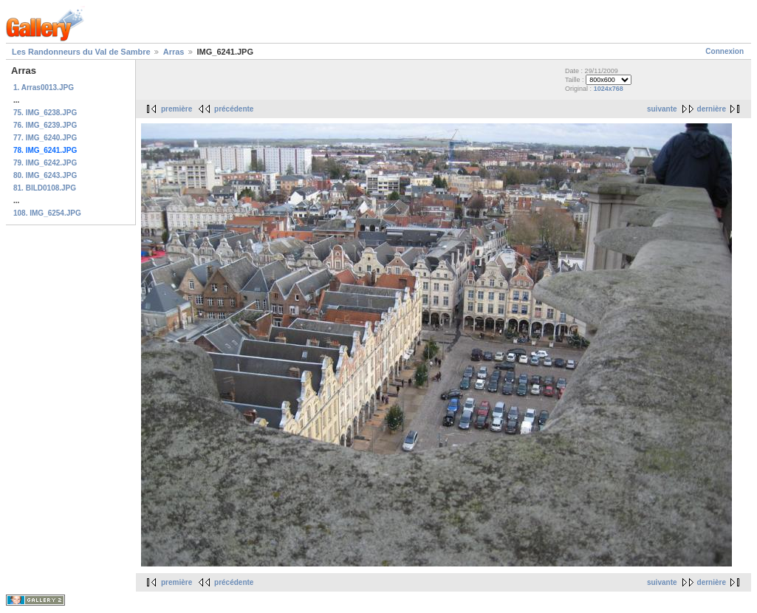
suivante (662, 109)
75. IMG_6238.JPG (45, 113)
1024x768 (608, 88)
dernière (711, 109)
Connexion (724, 51)
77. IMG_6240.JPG (45, 138)
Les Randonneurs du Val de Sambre (81, 51)
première (176, 109)
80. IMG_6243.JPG (45, 175)
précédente (233, 109)
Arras (174, 51)
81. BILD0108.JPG (44, 188)
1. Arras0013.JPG (43, 87)
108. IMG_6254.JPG (47, 213)
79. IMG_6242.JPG (45, 163)
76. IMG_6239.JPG (45, 125)
